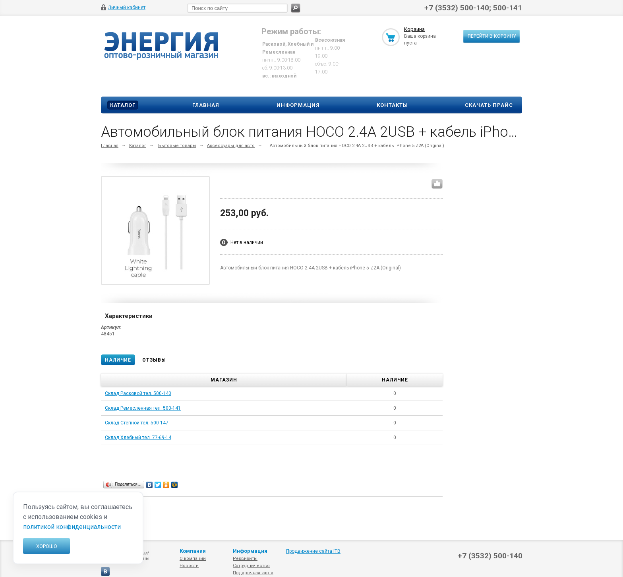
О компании (193, 558)
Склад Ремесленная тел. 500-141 (143, 408)
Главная (205, 105)
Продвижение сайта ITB (313, 551)
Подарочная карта (253, 572)
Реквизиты (245, 558)
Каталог (122, 105)
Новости (189, 565)
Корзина (414, 29)
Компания (193, 551)
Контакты (392, 105)
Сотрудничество (251, 565)
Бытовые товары (177, 145)
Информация (298, 105)
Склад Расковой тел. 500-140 (138, 393)
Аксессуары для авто (231, 145)
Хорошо (46, 546)
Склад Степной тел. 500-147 (136, 423)
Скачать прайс (489, 105)
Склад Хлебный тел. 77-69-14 (138, 437)
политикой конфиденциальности (72, 527)
